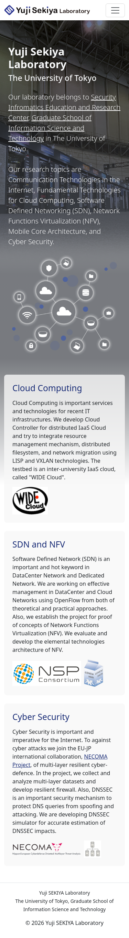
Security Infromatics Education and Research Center (64, 107)
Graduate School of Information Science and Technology (50, 128)
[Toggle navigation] (115, 10)
